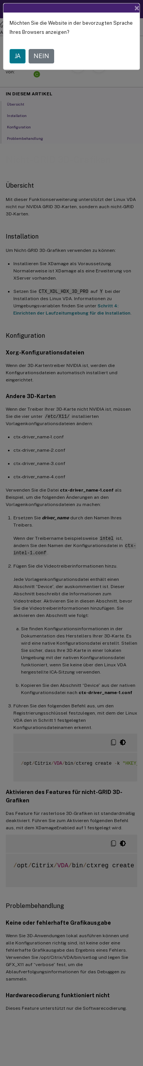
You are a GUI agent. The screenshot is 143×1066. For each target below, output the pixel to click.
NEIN (41, 56)
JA (17, 56)
